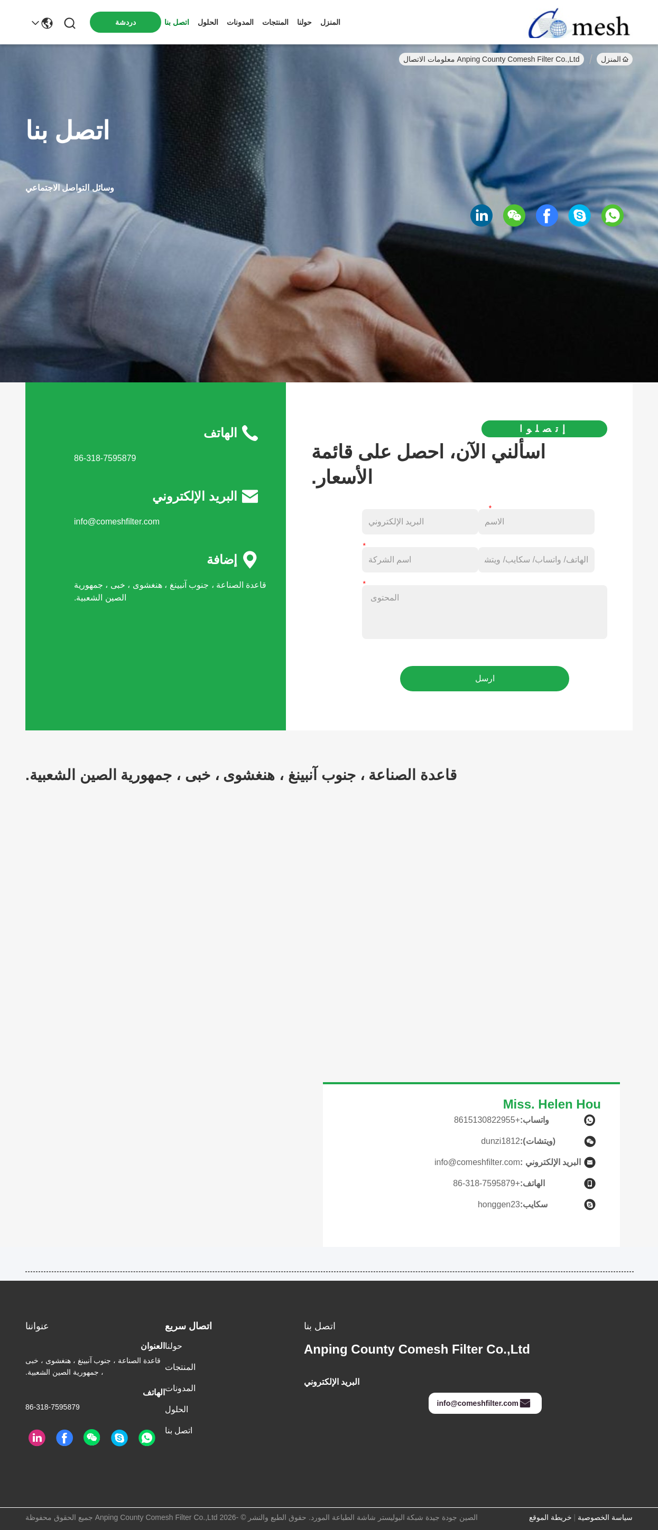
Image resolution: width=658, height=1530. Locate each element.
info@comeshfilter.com (117, 521)
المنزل (330, 22)
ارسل (485, 678)
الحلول (208, 22)
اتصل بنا (176, 22)
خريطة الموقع (550, 1517)
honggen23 (499, 1204)
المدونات (240, 22)
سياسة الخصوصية (605, 1517)
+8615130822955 (487, 1119)
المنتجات (275, 22)
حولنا (304, 22)
